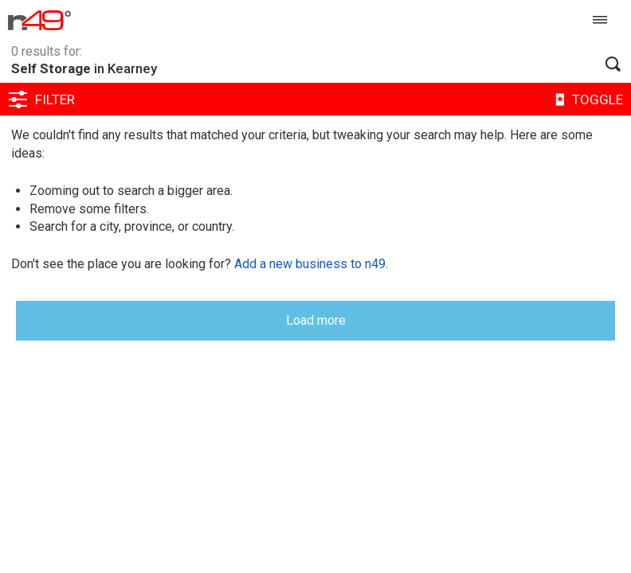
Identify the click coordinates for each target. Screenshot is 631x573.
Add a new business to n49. (311, 263)
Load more (316, 320)
